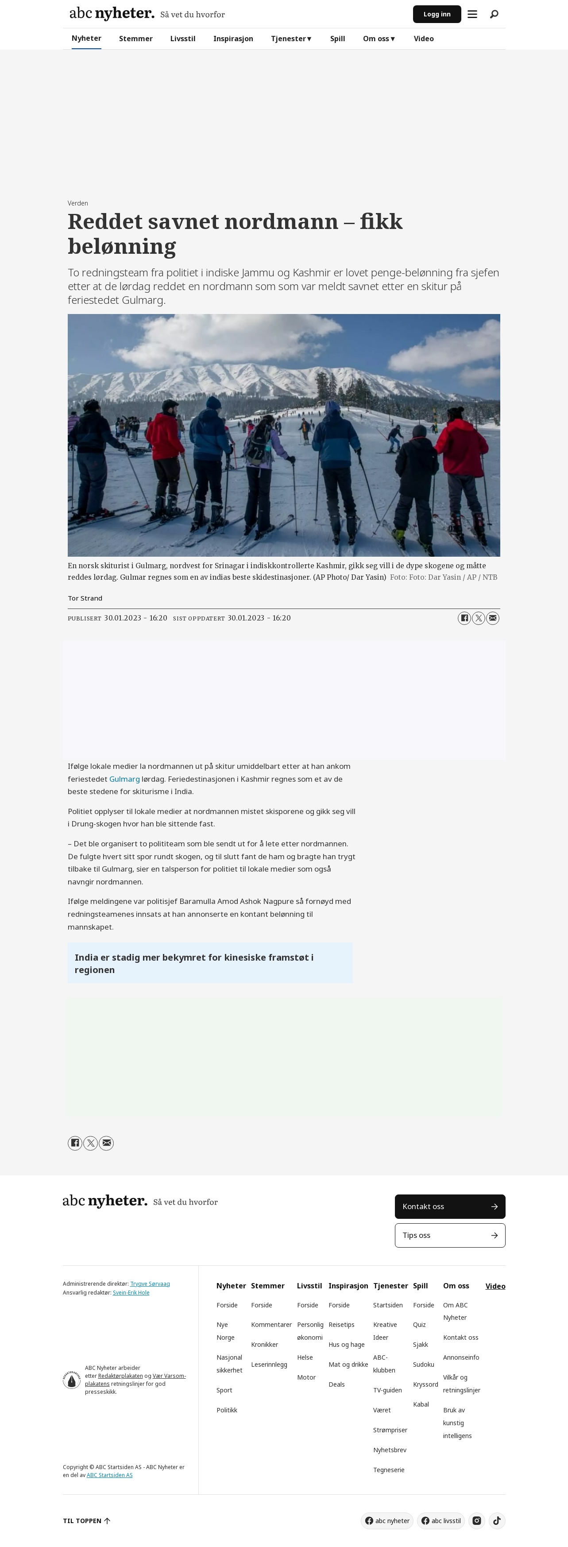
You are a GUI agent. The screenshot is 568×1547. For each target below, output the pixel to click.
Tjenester (288, 38)
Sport (224, 1390)
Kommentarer (271, 1324)
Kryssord (425, 1384)
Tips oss (416, 1235)
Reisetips (341, 1324)
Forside (227, 1305)
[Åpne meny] (472, 14)
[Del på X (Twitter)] (478, 618)
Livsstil (183, 38)
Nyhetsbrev (389, 1450)
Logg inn (437, 14)
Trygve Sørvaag (150, 1283)
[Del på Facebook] (464, 618)
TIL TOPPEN (82, 1520)
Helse (305, 1357)
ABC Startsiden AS (110, 1475)
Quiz (419, 1324)
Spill (337, 38)
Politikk (226, 1410)
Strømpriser (390, 1430)
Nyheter (86, 38)
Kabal (421, 1404)
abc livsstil (446, 1520)
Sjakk (420, 1344)
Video (424, 38)
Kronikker (264, 1344)
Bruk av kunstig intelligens (457, 1423)
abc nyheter (392, 1520)
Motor (306, 1377)
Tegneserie (389, 1470)
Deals (336, 1384)
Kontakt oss (423, 1206)
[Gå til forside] (147, 14)
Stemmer (136, 38)
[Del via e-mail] (492, 618)
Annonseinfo (461, 1357)
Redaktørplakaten (120, 1376)
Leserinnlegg (269, 1364)
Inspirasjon (233, 38)
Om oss (376, 38)
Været (382, 1410)
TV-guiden (387, 1390)
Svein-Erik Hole (131, 1292)
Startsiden (388, 1305)
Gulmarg (124, 779)
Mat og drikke (348, 1364)
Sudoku (423, 1364)
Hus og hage (346, 1344)
